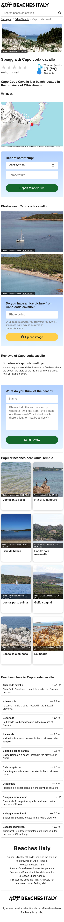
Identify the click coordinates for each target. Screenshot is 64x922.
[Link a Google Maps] (32, 124)
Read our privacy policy (32, 912)
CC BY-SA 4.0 (28, 251)
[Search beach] (59, 13)
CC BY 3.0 (21, 52)
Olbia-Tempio (22, 19)
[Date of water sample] (32, 165)
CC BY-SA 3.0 (51, 495)
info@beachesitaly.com (50, 908)
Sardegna (6, 19)
